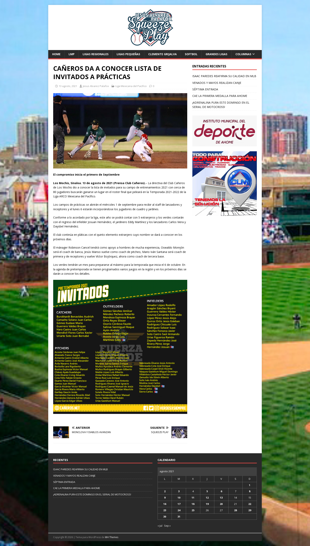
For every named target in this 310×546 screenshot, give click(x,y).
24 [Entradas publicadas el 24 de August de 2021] (179, 510)
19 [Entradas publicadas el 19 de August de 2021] (207, 504)
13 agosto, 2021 (68, 86)
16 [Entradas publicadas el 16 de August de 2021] (164, 504)
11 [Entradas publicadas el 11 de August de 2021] (193, 497)
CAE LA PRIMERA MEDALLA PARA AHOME (219, 96)
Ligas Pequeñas (128, 54)
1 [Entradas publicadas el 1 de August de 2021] (249, 485)
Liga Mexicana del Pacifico (131, 86)
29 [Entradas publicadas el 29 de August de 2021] (249, 510)
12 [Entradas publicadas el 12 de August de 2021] (207, 497)
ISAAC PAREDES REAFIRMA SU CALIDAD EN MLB (224, 76)
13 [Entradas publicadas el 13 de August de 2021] (221, 497)
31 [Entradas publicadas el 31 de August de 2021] (179, 516)
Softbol (191, 54)
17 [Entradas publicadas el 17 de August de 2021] (179, 504)
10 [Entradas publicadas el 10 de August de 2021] (179, 497)
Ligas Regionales (96, 54)
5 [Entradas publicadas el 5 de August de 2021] (207, 491)
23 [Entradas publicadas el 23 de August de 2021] (164, 510)
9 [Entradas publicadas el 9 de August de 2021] (164, 497)
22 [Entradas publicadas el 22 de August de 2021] (249, 504)
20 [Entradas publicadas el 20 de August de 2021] (221, 504)
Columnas (243, 54)
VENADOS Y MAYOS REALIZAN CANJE (216, 83)
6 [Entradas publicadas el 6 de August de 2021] (221, 491)
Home (56, 54)
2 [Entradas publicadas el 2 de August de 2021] (164, 491)
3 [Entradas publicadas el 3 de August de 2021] (179, 491)
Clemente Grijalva (162, 54)
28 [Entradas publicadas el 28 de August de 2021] (235, 510)
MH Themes (111, 537)
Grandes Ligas (216, 54)
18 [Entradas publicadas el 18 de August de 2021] (193, 504)
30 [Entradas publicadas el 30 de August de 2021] (164, 516)
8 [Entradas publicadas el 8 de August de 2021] (249, 491)
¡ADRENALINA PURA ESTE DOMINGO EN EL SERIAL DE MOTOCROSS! (92, 494)
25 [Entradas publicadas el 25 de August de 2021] (193, 510)
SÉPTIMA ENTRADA (205, 89)
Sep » (167, 525)
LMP (72, 54)
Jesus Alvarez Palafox (96, 86)
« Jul (160, 525)
